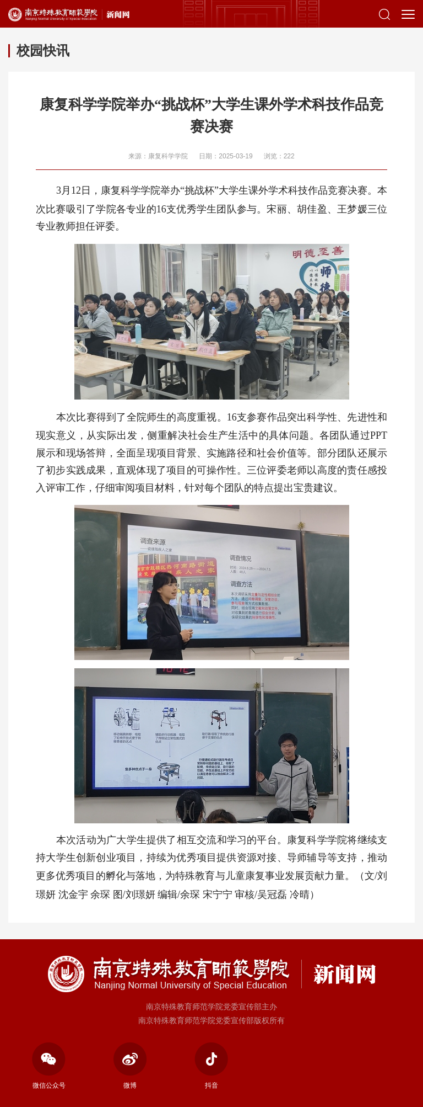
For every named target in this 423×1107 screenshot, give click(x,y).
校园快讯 (43, 50)
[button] (384, 14)
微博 (130, 1065)
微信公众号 (49, 1065)
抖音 (211, 1065)
